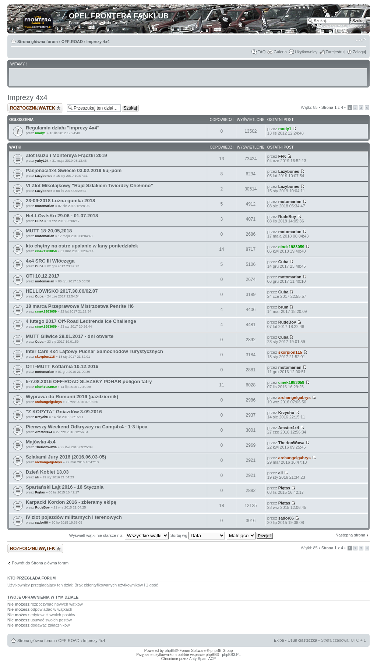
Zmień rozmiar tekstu (360, 40)
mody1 (40, 133)
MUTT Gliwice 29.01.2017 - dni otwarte (69, 336)
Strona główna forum (37, 41)
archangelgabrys (48, 402)
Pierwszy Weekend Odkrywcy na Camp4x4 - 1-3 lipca (86, 426)
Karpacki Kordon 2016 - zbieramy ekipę (71, 502)
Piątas (40, 492)
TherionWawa (46, 447)
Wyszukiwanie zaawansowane (338, 26)
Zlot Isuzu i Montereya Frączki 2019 (66, 155)
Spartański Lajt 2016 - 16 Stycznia (64, 487)
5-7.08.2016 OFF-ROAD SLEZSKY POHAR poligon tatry (89, 381)
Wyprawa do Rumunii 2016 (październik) (72, 396)
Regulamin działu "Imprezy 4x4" (62, 128)
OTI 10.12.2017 (43, 276)
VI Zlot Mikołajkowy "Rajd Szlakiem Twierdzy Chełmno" (89, 185)
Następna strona (350, 535)
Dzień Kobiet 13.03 (47, 472)
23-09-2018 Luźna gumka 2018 (60, 200)
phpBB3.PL (231, 655)
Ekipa (279, 640)
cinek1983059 (46, 251)
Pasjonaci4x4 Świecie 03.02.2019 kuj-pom (73, 170)
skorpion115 (45, 357)
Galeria (280, 52)
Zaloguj (359, 52)
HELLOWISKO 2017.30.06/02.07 (62, 291)
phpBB (170, 651)
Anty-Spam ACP (202, 659)
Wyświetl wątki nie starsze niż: (119, 535)
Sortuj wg (197, 535)
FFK (282, 156)
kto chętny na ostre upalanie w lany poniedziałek (82, 246)
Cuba (39, 221)
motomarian (44, 206)
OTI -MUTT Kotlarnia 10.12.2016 (62, 366)
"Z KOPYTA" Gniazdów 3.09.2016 (64, 411)
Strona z (332, 107)
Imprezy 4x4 (98, 41)
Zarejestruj (335, 52)
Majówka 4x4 (41, 442)
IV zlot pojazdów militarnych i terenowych (74, 517)
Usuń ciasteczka (302, 640)
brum (283, 307)
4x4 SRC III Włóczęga (50, 261)
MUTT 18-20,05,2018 (49, 230)
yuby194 (42, 161)
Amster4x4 (43, 432)
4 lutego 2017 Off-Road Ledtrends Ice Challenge (81, 321)
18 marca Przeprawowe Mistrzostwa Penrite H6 (80, 306)
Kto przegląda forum (31, 578)
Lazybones (43, 176)
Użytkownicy (306, 52)
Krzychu (41, 417)
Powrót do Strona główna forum (40, 563)
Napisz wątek (35, 108)
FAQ (261, 52)
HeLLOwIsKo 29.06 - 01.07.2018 (62, 215)
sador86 (41, 522)
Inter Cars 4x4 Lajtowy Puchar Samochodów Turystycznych (94, 351)
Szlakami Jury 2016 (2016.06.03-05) (66, 457)
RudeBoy (287, 216)
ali (37, 477)
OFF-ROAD (72, 41)
